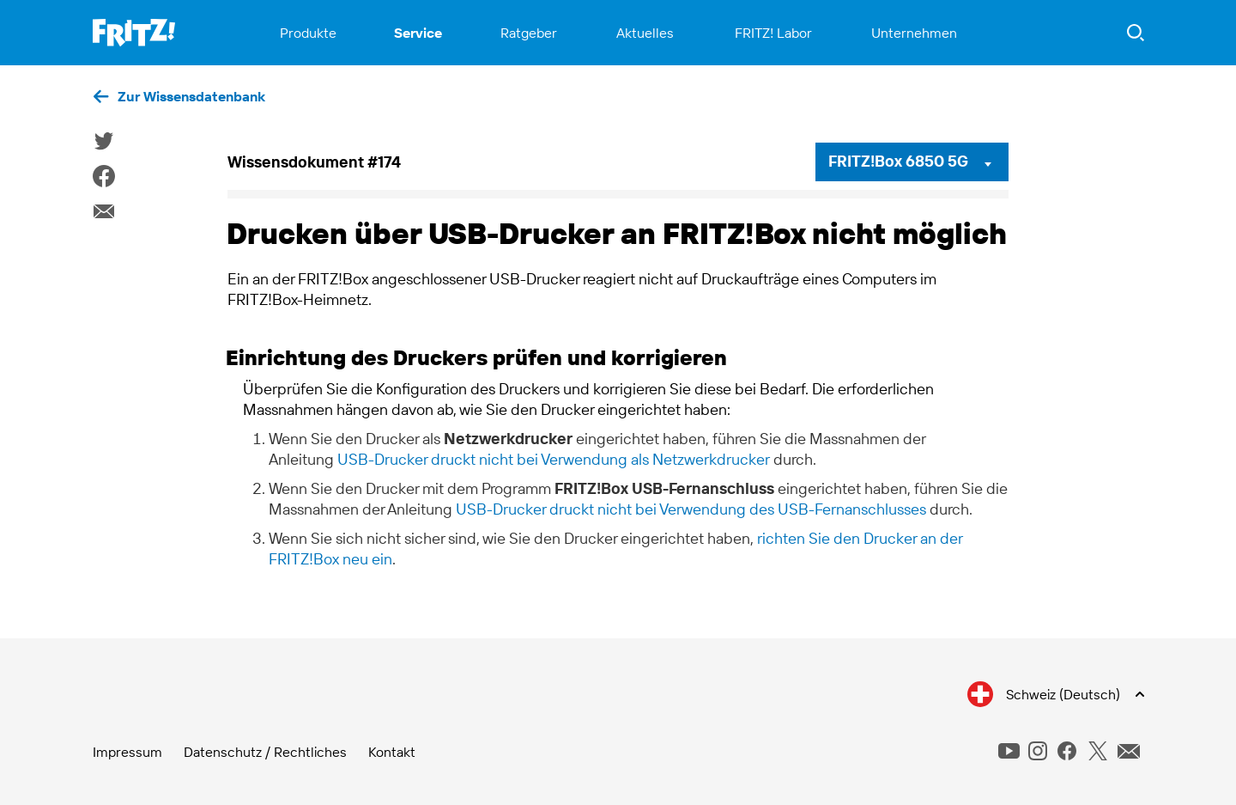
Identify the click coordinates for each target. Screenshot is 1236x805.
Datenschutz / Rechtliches (265, 751)
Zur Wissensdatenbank (191, 96)
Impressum (127, 751)
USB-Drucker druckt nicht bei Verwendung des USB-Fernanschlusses (691, 509)
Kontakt (391, 751)
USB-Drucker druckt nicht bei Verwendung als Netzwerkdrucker (553, 459)
